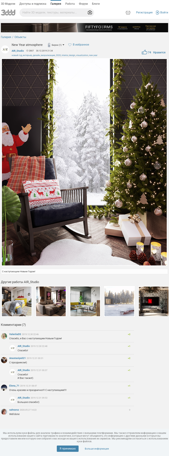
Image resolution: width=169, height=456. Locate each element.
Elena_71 (14, 385)
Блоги (96, 3)
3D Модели (8, 3)
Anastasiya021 (17, 358)
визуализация (48, 55)
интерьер (27, 55)
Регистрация (144, 12)
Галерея (56, 3)
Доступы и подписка (32, 3)
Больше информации (97, 448)
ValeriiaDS (15, 334)
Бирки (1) (58, 45)
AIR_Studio (18, 50)
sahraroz (14, 409)
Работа (70, 3)
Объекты (20, 37)
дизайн (36, 55)
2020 (58, 55)
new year (93, 55)
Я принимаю (68, 448)
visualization (82, 55)
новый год (17, 55)
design (72, 55)
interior (65, 55)
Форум (83, 3)
